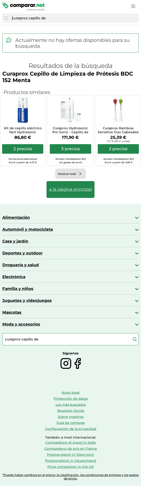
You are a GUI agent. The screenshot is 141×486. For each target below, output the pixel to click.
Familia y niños (17, 288)
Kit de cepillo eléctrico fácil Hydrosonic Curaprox (23, 130)
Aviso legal (71, 392)
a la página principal (70, 189)
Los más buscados (71, 405)
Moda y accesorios (21, 324)
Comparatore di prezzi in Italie (70, 442)
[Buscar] (6, 18)
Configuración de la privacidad (70, 429)
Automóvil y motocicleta (27, 229)
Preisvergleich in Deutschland (70, 461)
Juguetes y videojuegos (27, 300)
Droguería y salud (20, 265)
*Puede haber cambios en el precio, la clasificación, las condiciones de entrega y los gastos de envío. (71, 476)
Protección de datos (71, 398)
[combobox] (74, 18)
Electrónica (13, 276)
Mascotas (11, 312)
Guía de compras (71, 423)
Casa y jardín (15, 241)
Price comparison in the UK (70, 467)
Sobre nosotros (71, 417)
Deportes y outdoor (22, 253)
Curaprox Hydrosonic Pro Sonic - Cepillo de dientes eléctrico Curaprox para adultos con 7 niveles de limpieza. (70, 130)
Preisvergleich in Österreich (70, 455)
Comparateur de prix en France (70, 448)
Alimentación (16, 217)
